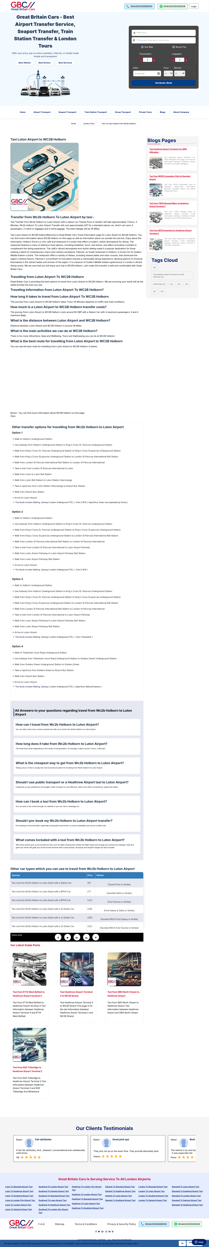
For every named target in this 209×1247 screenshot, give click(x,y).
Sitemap (59, 1224)
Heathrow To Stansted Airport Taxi (87, 1199)
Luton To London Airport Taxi (18, 1205)
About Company (181, 112)
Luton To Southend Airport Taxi (19, 1196)
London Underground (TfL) (61, 502)
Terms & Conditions (86, 1224)
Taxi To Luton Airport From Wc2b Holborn (119, 123)
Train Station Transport (95, 112)
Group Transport (123, 112)
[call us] (139, 6)
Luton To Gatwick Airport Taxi (18, 1209)
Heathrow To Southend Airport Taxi (87, 1208)
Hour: (168, 71)
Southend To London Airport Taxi (53, 1187)
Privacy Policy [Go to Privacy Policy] (194, 1243)
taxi (154, 267)
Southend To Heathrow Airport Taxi (54, 1205)
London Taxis (88, 123)
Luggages (177, 53)
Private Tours (145, 112)
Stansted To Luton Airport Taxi (185, 1187)
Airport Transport (42, 112)
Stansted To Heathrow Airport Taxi (187, 1205)
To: (138, 40)
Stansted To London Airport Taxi (186, 1196)
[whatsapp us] (172, 6)
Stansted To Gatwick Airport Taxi (186, 1200)
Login (194, 6)
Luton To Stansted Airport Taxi (19, 1187)
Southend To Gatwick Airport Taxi (54, 1191)
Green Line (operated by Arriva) (113, 502)
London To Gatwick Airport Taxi (152, 1200)
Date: (135, 68)
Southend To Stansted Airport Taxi (54, 1196)
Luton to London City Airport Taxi (20, 1200)
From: (139, 32)
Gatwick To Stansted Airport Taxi (120, 1187)
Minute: (179, 71)
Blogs (162, 112)
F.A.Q (41, 1224)
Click (12, 416)
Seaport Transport (67, 112)
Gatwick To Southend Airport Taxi (120, 1200)
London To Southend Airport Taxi (153, 1196)
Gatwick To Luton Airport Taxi (118, 1196)
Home (23, 112)
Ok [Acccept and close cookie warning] (182, 1243)
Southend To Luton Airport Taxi (53, 1200)
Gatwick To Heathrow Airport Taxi (120, 1191)
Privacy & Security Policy (121, 1224)
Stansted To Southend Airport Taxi (187, 1191)
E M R (83, 502)
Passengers (145, 53)
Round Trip (181, 47)
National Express (93, 686)
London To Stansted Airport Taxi (152, 1187)
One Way (148, 47)
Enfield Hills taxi (159, 284)
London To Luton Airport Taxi (151, 1191)
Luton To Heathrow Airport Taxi (19, 1191)
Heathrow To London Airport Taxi (87, 1194)
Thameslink (86, 637)
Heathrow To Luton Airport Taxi (86, 1203)
